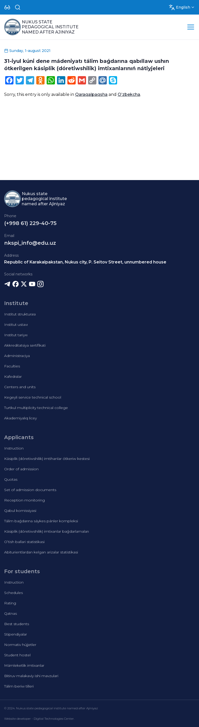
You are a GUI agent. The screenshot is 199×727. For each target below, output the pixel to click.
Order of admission (21, 469)
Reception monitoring (24, 500)
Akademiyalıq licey (20, 418)
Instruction (14, 448)
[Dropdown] (7, 7)
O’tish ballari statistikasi (24, 541)
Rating (10, 603)
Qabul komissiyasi (20, 510)
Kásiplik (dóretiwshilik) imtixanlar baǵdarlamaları (46, 531)
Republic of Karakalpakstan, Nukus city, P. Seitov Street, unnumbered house (85, 262)
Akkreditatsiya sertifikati (25, 345)
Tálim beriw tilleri (19, 686)
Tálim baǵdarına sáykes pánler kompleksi (41, 521)
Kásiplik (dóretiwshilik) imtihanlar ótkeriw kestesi (47, 458)
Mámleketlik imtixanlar (24, 665)
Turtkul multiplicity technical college (36, 407)
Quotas (10, 479)
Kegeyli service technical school (32, 397)
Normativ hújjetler (20, 644)
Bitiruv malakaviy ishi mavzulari (31, 675)
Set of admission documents (30, 489)
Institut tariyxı (15, 335)
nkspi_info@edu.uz (30, 243)
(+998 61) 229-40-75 (30, 223)
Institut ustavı (16, 324)
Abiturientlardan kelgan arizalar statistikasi (41, 552)
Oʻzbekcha (129, 94)
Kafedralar (13, 376)
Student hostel (17, 655)
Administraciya (17, 355)
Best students (16, 624)
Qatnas (10, 613)
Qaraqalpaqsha (91, 94)
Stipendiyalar (15, 634)
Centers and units (19, 387)
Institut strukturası (20, 314)
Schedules (13, 592)
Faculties (12, 366)
